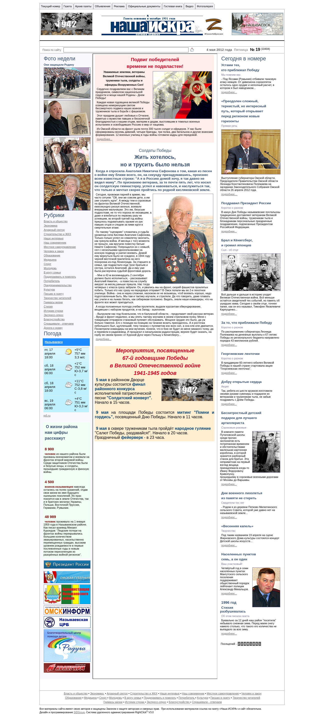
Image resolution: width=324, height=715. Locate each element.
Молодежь (50, 268)
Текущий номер (50, 6)
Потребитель (52, 280)
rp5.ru (47, 415)
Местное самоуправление (60, 246)
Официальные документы (144, 6)
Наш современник (55, 242)
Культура (49, 289)
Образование (52, 255)
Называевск (54, 342)
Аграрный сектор (54, 229)
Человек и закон (54, 251)
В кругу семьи (52, 272)
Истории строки (53, 310)
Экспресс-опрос (53, 315)
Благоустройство (54, 319)
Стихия (48, 306)
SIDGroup (79, 712)
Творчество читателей (57, 297)
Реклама (119, 6)
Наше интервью (54, 238)
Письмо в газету (54, 293)
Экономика (50, 225)
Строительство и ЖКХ (57, 234)
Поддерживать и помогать (60, 276)
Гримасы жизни (53, 302)
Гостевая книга (173, 6)
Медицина (50, 259)
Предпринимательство (58, 285)
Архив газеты (83, 6)
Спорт (47, 263)
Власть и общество (56, 221)
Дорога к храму (53, 327)
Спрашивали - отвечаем (59, 323)
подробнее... (104, 139)
